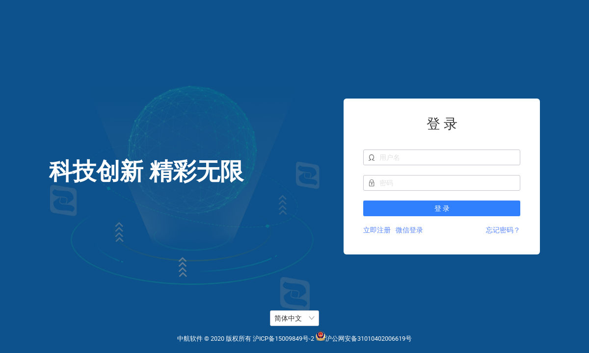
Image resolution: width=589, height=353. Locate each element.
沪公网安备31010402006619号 (368, 338)
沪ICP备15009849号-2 (283, 338)
